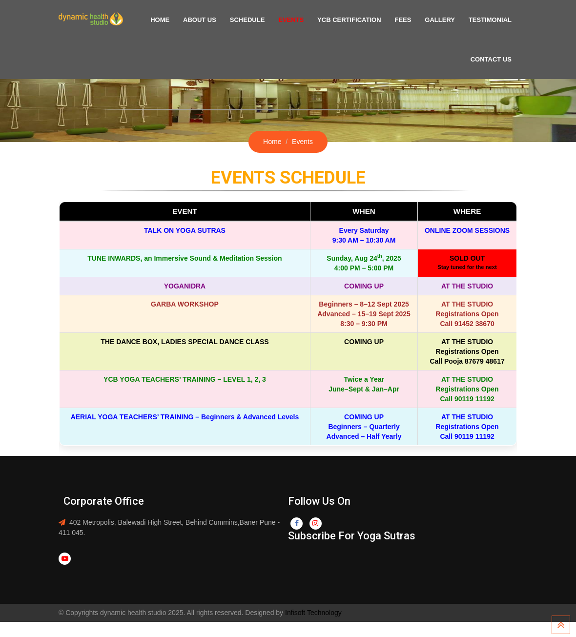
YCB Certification (359, 19)
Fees (410, 19)
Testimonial (491, 19)
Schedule (264, 19)
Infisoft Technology (312, 612)
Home (182, 19)
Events (304, 19)
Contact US (492, 59)
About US (219, 19)
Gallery (445, 19)
